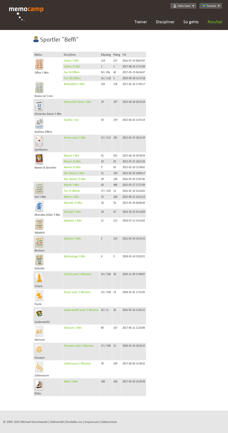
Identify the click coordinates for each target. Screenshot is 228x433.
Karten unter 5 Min (75, 137)
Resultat (215, 21)
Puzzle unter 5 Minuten (77, 292)
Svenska (209, 5)
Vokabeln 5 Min (73, 220)
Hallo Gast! (181, 5)
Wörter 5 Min (71, 185)
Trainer (140, 21)
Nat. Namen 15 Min (75, 179)
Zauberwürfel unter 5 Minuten (81, 310)
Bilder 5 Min (71, 381)
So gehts (191, 21)
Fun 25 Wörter (72, 191)
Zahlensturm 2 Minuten (77, 363)
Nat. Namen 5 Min (74, 173)
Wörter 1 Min (71, 197)
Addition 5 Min (72, 238)
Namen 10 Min (72, 161)
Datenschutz (109, 422)
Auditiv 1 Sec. (71, 120)
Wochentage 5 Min (74, 256)
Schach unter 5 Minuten (77, 274)
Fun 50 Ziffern (71, 72)
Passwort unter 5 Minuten (79, 345)
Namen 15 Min (72, 167)
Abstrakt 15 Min (73, 203)
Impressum (92, 422)
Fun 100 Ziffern (72, 78)
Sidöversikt (57, 422)
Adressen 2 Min (73, 327)
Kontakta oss (74, 422)
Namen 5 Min (71, 155)
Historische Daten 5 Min (77, 102)
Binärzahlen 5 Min (74, 84)
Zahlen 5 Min (71, 60)
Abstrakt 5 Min (72, 212)
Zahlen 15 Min (72, 66)
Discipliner (165, 21)
